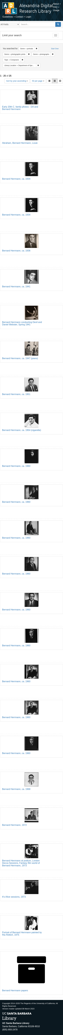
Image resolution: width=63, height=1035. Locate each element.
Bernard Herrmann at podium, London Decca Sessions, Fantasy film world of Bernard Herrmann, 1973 (21, 863)
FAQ (55, 7)
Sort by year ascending (17, 81)
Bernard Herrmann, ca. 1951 (16, 394)
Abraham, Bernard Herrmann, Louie (19, 143)
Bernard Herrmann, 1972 (14, 825)
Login (28, 17)
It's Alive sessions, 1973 (14, 897)
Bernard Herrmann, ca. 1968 (16, 789)
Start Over (55, 49)
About (56, 4)
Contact (19, 17)
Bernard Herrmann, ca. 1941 (16, 286)
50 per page (38, 81)
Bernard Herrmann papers (15, 990)
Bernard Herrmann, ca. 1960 (16, 466)
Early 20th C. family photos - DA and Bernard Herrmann (20, 108)
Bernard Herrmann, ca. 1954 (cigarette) (21, 430)
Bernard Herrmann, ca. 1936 (16, 250)
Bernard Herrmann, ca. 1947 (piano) (20, 358)
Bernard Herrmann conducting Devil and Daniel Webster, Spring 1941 (22, 323)
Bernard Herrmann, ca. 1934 (16, 179)
